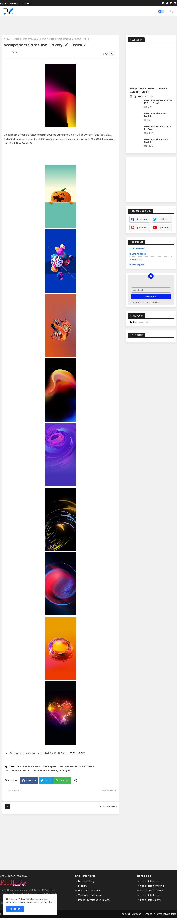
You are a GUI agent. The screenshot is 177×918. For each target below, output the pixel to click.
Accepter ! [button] (15, 908)
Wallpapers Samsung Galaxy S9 (30, 38)
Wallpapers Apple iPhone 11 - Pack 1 (157, 128)
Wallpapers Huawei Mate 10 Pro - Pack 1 (158, 102)
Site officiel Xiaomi (150, 900)
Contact (26, 3)
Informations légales (165, 913)
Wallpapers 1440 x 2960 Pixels (77, 766)
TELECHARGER (77, 753)
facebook (142, 219)
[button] (171, 11)
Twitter (47, 780)
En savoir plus (45, 902)
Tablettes (137, 259)
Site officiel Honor (150, 895)
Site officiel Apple (149, 881)
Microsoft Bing (86, 881)
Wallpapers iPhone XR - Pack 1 (157, 141)
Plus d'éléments (108, 806)
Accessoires (138, 248)
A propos (15, 3)
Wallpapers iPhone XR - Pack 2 (157, 115)
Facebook (31, 780)
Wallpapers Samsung (18, 770)
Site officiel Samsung (152, 885)
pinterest (142, 227)
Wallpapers (49, 766)
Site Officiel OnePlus (151, 890)
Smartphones (139, 253)
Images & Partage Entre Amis (94, 900)
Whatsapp (63, 780)
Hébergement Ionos (89, 890)
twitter (164, 219)
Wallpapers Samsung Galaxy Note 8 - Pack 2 (148, 90)
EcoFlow (82, 885)
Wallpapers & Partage (90, 895)
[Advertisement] (88, 25)
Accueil (4, 3)
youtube (164, 227)
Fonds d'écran (31, 766)
